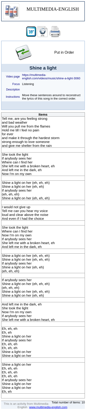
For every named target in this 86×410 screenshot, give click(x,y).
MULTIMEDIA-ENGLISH (52, 9)
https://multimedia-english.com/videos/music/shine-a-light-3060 (51, 76)
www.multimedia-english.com (48, 407)
